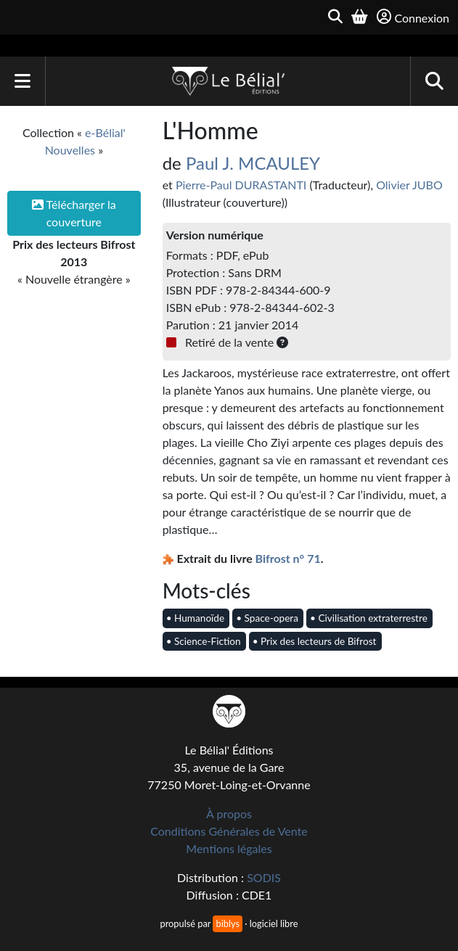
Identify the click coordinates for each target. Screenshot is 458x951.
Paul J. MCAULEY (253, 162)
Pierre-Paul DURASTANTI (241, 185)
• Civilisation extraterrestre (369, 618)
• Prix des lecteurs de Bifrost (315, 641)
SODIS (264, 877)
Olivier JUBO (409, 185)
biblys (227, 923)
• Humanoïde (195, 618)
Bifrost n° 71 (288, 558)
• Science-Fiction (203, 641)
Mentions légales (228, 848)
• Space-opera (267, 618)
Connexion (413, 17)
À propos (229, 813)
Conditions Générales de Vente (229, 831)
